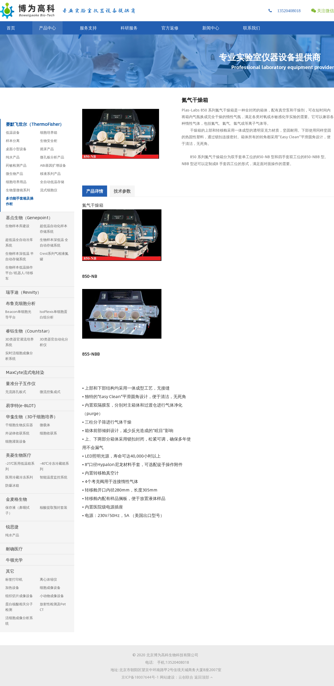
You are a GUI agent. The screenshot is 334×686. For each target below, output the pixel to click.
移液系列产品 (50, 173)
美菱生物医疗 (18, 455)
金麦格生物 (16, 499)
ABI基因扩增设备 (53, 165)
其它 (10, 571)
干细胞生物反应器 (19, 425)
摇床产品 (47, 149)
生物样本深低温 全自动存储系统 (54, 242)
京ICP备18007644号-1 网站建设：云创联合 (157, 677)
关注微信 (322, 10)
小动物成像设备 (52, 595)
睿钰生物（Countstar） (29, 330)
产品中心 (47, 27)
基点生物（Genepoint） (29, 217)
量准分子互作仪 (21, 383)
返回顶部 (203, 677)
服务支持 (88, 27)
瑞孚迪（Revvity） (23, 292)
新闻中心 (210, 27)
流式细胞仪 (48, 190)
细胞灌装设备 (15, 441)
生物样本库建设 (17, 225)
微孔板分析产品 (52, 157)
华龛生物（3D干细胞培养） (32, 416)
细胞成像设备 (50, 587)
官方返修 (169, 27)
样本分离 (13, 140)
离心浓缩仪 (48, 579)
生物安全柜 (48, 140)
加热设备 (12, 587)
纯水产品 (13, 157)
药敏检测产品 (16, 165)
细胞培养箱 (48, 132)
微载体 (45, 425)
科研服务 (129, 27)
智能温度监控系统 (53, 477)
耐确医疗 (14, 548)
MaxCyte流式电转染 (25, 372)
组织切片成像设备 (19, 595)
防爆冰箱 (12, 485)
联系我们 (251, 27)
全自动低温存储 (52, 181)
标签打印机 (14, 579)
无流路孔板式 (15, 391)
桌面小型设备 (16, 149)
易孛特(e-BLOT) (21, 405)
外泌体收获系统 (17, 433)
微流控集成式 (50, 391)
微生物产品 (14, 173)
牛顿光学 (14, 559)
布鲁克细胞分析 (21, 303)
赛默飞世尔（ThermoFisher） (35, 124)
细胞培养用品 (16, 181)
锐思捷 (12, 526)
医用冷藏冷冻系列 (19, 477)
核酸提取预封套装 (53, 507)
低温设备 (13, 132)
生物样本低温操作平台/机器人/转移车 (19, 273)
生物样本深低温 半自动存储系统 (19, 256)
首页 (11, 27)
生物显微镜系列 (18, 190)
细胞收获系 (48, 433)
